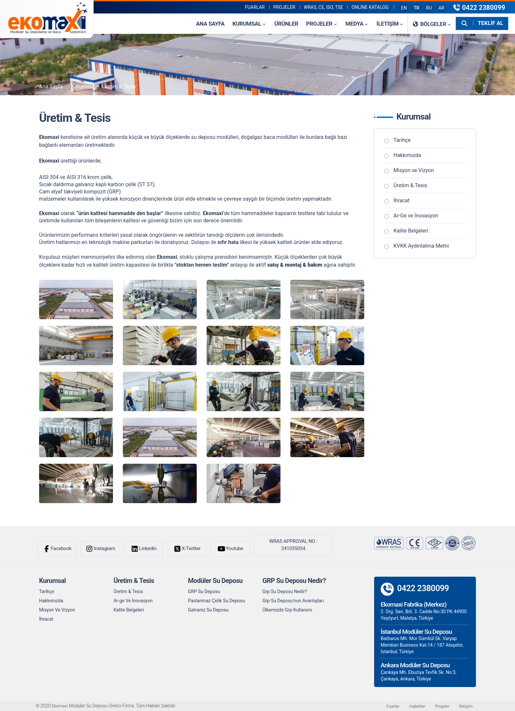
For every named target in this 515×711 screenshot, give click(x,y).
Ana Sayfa (209, 23)
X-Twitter (186, 548)
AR (441, 8)
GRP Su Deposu (204, 591)
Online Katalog (370, 7)
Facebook (57, 548)
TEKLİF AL (490, 23)
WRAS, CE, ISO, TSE (323, 7)
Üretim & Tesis (119, 86)
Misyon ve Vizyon (413, 170)
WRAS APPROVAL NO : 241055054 (293, 544)
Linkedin (143, 548)
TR (416, 8)
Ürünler (286, 23)
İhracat (401, 200)
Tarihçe (402, 140)
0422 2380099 (479, 7)
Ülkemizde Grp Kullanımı (287, 609)
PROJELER (284, 7)
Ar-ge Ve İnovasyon (133, 600)
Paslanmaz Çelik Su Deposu (216, 600)
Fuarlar (255, 7)
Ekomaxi (60, 706)
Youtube (230, 548)
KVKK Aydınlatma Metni (421, 246)
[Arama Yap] (463, 23)
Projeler (440, 706)
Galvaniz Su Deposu (208, 609)
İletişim (465, 706)
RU (429, 8)
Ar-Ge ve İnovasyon (415, 215)
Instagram (100, 548)
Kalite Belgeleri (410, 231)
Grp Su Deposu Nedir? (284, 591)
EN (404, 8)
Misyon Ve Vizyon (57, 609)
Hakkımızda (407, 155)
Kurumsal (82, 86)
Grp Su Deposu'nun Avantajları (293, 600)
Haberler (414, 706)
